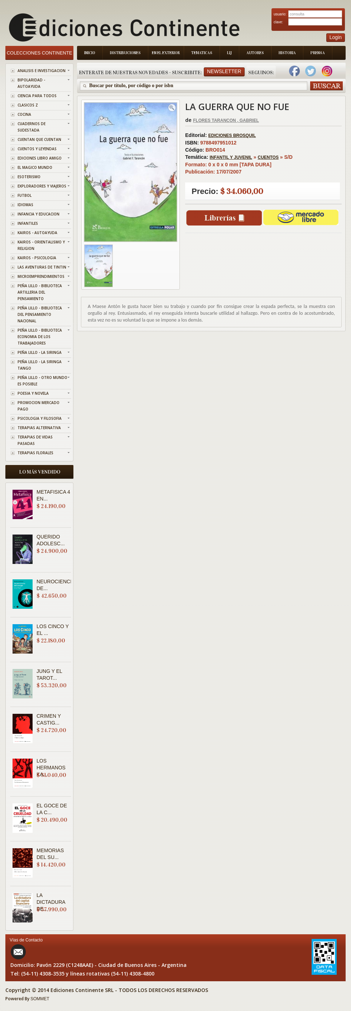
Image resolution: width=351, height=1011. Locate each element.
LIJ (229, 53)
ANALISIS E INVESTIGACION (42, 70)
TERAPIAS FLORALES (35, 452)
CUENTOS (268, 157)
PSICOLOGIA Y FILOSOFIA (40, 418)
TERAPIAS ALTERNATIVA (39, 427)
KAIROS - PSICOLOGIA (37, 257)
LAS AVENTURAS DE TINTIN (42, 267)
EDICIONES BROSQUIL (232, 135)
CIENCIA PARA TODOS (37, 95)
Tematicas (201, 53)
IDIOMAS (25, 204)
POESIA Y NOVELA (33, 393)
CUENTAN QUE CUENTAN (39, 139)
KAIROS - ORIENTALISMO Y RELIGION (41, 245)
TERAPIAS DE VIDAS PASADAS (35, 440)
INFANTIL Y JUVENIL (231, 157)
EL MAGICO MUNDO (35, 167)
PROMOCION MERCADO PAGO (38, 406)
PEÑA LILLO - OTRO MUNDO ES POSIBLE (42, 380)
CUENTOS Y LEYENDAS (37, 148)
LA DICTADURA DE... (51, 902)
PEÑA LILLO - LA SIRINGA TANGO (40, 365)
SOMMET (39, 998)
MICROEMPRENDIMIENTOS (41, 276)
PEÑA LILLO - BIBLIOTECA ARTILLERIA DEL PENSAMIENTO (40, 292)
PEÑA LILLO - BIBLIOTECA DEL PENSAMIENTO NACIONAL (40, 314)
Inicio (89, 53)
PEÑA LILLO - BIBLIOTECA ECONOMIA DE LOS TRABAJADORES (40, 337)
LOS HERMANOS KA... (51, 767)
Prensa (318, 53)
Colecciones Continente (39, 53)
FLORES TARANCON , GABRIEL (226, 120)
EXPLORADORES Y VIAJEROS (42, 186)
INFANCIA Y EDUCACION (38, 214)
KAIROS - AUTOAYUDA (37, 232)
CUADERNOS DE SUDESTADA (31, 127)
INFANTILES (28, 223)
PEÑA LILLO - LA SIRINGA (40, 352)
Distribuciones (125, 53)
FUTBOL (25, 195)
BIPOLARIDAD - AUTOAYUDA (31, 83)
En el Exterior (166, 53)
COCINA (24, 114)
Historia (287, 53)
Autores (255, 53)
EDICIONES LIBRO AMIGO (40, 158)
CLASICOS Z (28, 105)
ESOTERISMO (29, 176)
